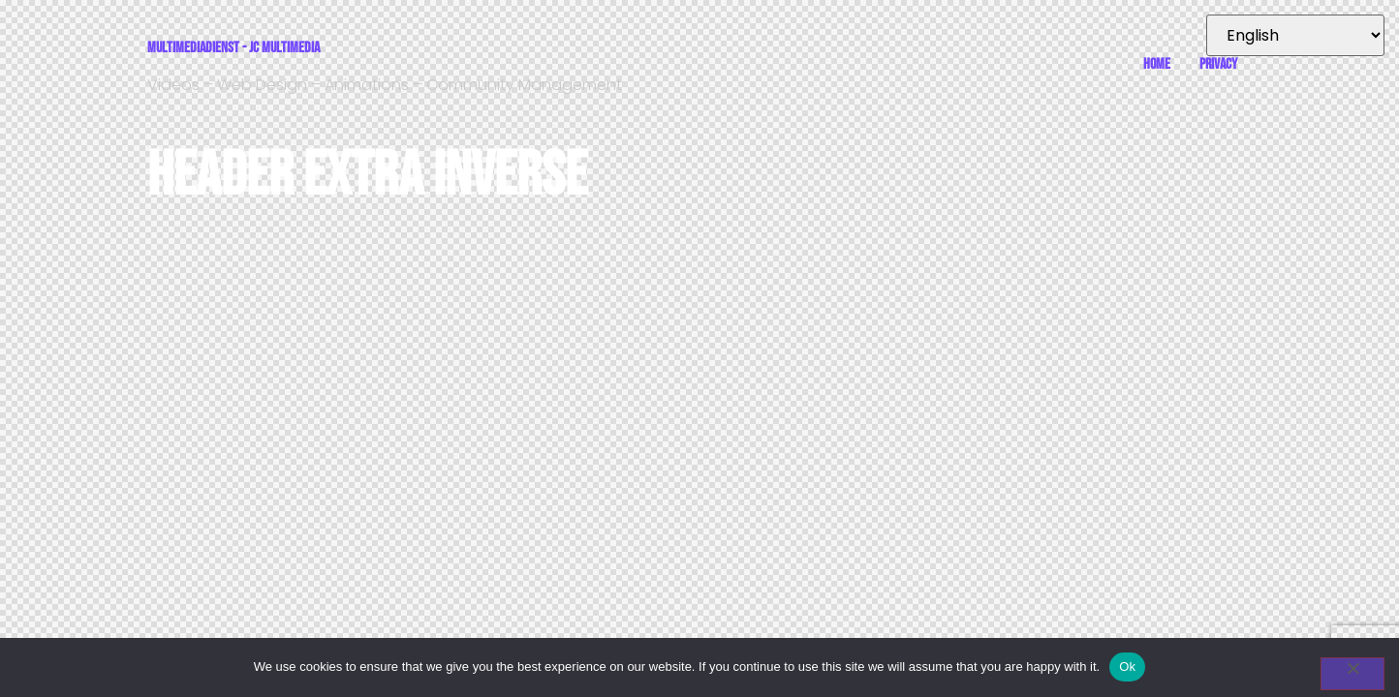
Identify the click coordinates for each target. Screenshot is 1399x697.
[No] (1352, 673)
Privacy (1218, 64)
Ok (1127, 666)
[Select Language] (1295, 35)
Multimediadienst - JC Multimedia (233, 48)
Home (1156, 64)
